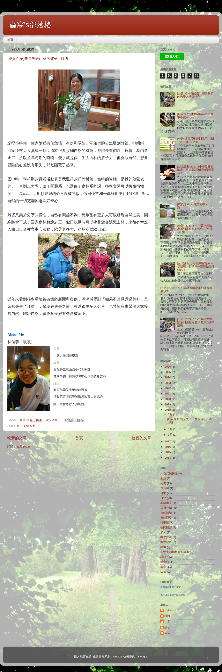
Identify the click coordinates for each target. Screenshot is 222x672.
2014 (168, 457)
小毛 (167, 621)
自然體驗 (166, 512)
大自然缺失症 (169, 473)
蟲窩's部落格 (30, 25)
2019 (168, 404)
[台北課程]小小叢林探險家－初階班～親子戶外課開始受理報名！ (196, 266)
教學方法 (166, 537)
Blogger (142, 656)
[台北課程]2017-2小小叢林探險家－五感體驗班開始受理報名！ (196, 170)
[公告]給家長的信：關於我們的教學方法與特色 (195, 95)
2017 (168, 441)
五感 (163, 478)
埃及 (163, 532)
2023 (168, 382)
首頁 (10, 39)
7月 (170, 414)
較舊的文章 (141, 438)
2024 (168, 377)
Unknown (170, 610)
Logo (163, 571)
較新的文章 (17, 438)
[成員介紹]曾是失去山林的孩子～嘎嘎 (38, 59)
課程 (163, 556)
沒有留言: (52, 420)
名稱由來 (166, 503)
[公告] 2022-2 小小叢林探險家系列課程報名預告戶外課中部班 (196, 322)
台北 (163, 498)
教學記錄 (166, 542)
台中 (20, 425)
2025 (168, 372)
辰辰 (167, 632)
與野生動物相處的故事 (174, 552)
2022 (168, 388)
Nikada (117, 656)
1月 (170, 434)
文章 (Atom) (24, 446)
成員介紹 (30, 425)
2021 (168, 393)
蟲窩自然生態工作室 (170, 587)
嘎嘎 (167, 615)
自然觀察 (166, 517)
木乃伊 (164, 488)
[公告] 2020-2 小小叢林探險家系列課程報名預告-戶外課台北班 (195, 229)
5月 (170, 429)
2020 (168, 399)
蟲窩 (163, 566)
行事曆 (164, 522)
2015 (168, 452)
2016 (168, 446)
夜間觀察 (166, 527)
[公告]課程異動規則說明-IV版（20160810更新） (195, 140)
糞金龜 (164, 561)
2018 (168, 409)
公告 (163, 483)
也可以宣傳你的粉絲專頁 (172, 595)
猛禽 (163, 547)
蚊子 (167, 627)
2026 (168, 366)
